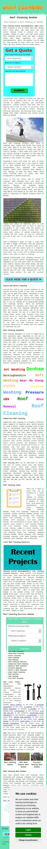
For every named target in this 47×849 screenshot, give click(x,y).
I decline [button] (28, 835)
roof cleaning (28, 735)
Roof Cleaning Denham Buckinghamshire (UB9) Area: (23, 26)
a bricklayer (19, 711)
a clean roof (38, 242)
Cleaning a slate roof (12, 161)
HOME (19, 13)
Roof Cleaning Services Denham (18, 614)
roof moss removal (35, 520)
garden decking (38, 725)
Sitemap (5, 828)
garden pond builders (22, 717)
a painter (28, 707)
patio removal (16, 704)
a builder (32, 709)
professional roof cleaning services (25, 257)
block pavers (25, 721)
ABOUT (28, 13)
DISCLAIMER (41, 13)
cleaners (17, 187)
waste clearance (9, 709)
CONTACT (34, 13)
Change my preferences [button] (28, 840)
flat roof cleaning (12, 526)
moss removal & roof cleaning (23, 524)
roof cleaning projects (19, 143)
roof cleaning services (23, 98)
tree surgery (14, 719)
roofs (28, 42)
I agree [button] (28, 830)
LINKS (23, 13)
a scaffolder (32, 715)
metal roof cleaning (12, 518)
